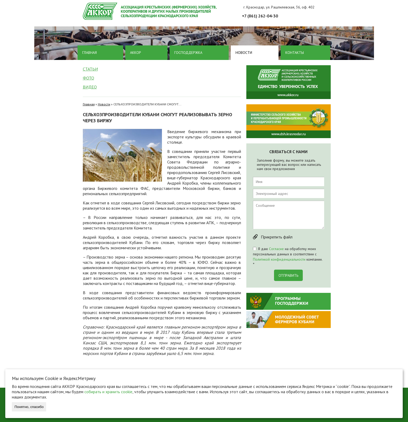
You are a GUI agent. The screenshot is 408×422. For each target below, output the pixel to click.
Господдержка (188, 52)
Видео (90, 87)
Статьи (90, 69)
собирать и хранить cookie (108, 391)
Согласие (276, 248)
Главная (89, 52)
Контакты (294, 52)
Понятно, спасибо (29, 407)
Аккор (135, 52)
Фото (88, 78)
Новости (244, 52)
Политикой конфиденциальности (279, 259)
